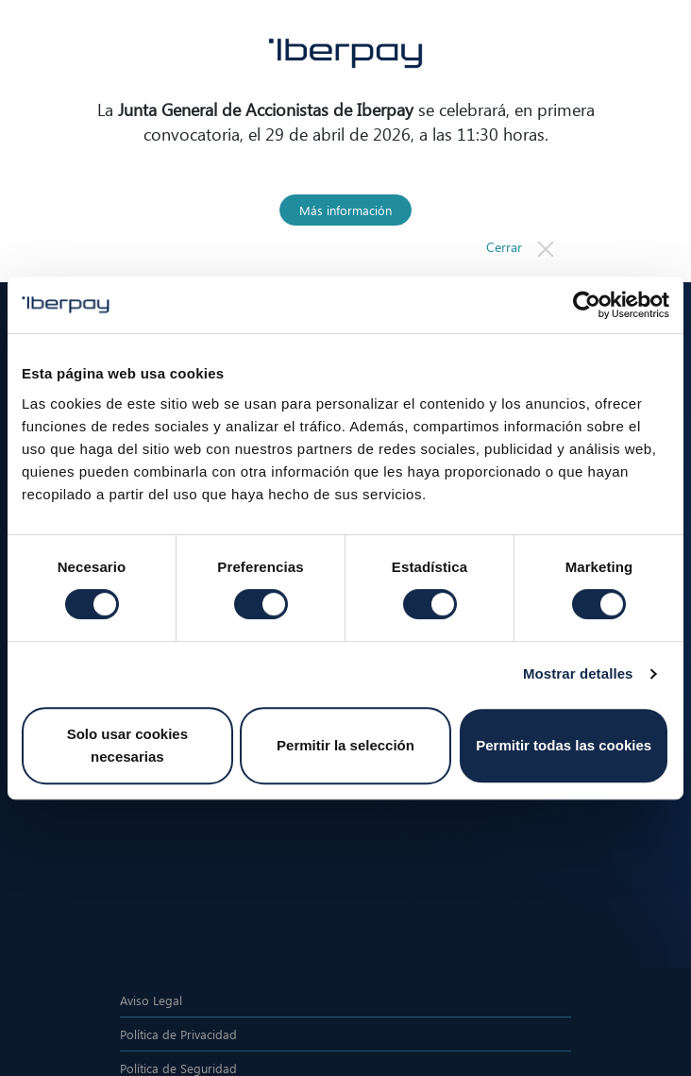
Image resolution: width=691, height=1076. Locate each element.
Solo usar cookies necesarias (127, 745)
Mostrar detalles (578, 673)
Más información (345, 210)
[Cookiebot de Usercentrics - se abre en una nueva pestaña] (586, 305)
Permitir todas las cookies (563, 745)
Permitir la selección (345, 745)
